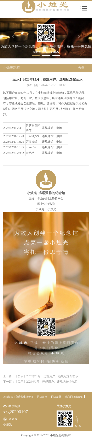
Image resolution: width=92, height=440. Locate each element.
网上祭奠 (56, 396)
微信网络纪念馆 (74, 396)
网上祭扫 (42, 396)
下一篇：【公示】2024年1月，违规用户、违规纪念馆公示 (40, 381)
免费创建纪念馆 (24, 396)
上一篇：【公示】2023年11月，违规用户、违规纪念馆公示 (40, 376)
